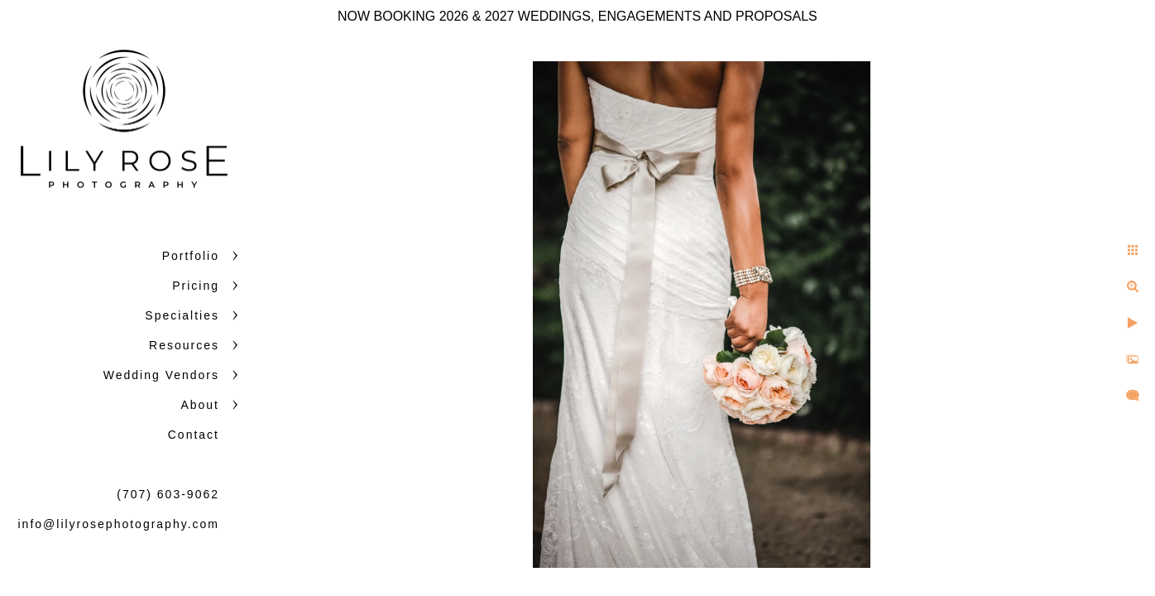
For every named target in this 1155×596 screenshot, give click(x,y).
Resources (184, 345)
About (199, 404)
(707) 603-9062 (168, 494)
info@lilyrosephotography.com (119, 524)
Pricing (195, 285)
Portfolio (190, 255)
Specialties (182, 315)
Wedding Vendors (161, 375)
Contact (193, 434)
